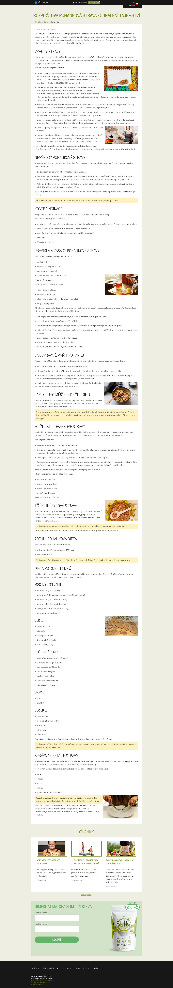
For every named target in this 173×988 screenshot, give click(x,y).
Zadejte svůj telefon (41, 924)
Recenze (60, 968)
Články (77, 968)
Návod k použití (48, 968)
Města (69, 968)
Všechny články (86, 894)
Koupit (56, 940)
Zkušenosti (35, 968)
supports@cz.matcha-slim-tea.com (41, 979)
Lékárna (86, 968)
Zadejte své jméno (41, 913)
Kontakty (96, 968)
